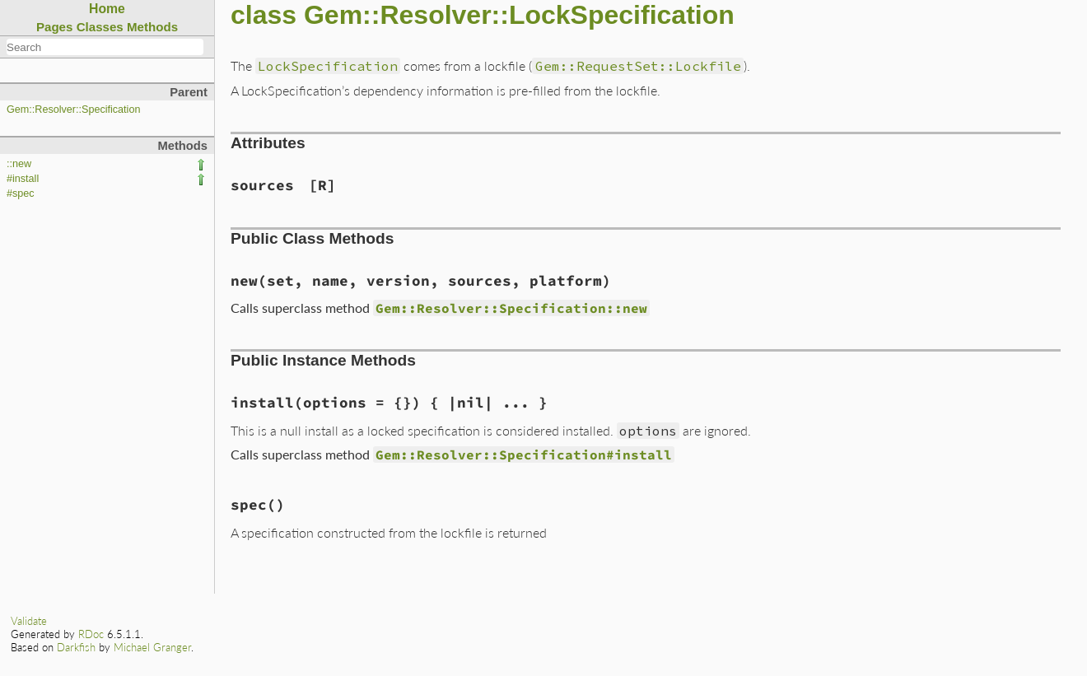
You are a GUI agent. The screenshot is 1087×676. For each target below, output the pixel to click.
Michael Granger (152, 647)
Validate (29, 620)
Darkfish (76, 647)
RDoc (91, 634)
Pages (54, 27)
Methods (152, 27)
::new (19, 164)
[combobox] (105, 47)
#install (23, 178)
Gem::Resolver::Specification (73, 109)
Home (107, 9)
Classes (100, 27)
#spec (21, 193)
